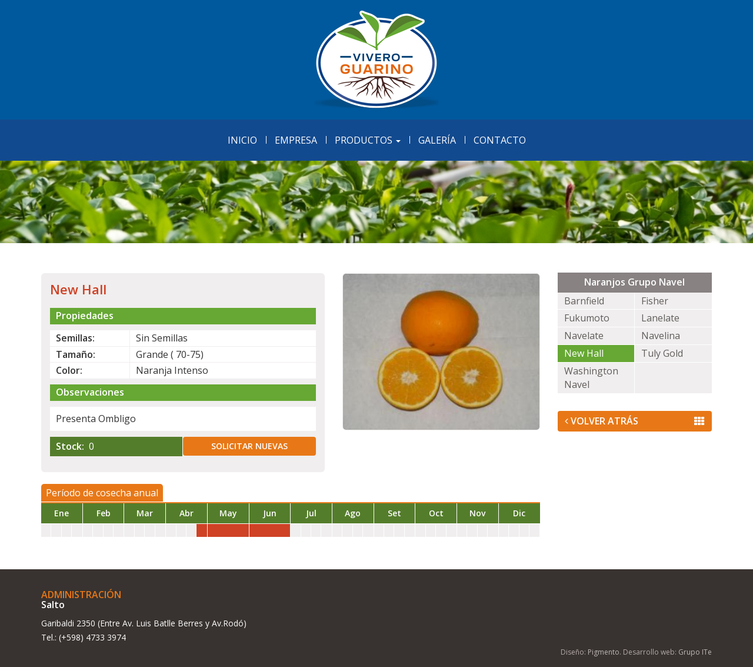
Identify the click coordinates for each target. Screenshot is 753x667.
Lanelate (660, 317)
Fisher (654, 300)
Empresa (296, 140)
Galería (437, 140)
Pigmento (603, 652)
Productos (368, 140)
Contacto (500, 140)
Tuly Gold (662, 353)
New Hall (584, 353)
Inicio (242, 140)
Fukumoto (586, 317)
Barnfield (584, 300)
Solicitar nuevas (249, 446)
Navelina (660, 335)
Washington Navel (591, 377)
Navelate (584, 335)
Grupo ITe (695, 652)
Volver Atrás (635, 420)
